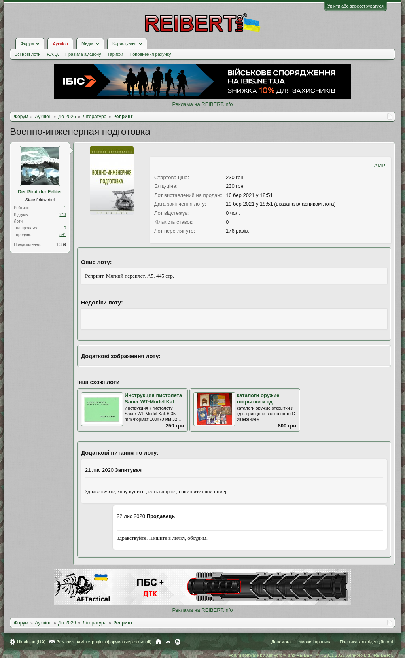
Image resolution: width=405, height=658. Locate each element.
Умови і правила (315, 641)
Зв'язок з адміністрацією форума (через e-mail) (104, 641)
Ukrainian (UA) (31, 641)
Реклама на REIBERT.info (202, 104)
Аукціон (60, 44)
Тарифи (115, 54)
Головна (158, 642)
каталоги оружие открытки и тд (258, 398)
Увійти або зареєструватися (355, 6)
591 (62, 235)
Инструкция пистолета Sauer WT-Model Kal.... (153, 398)
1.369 (61, 244)
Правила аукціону (83, 54)
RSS (177, 642)
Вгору (168, 642)
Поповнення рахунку (150, 54)
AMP (379, 165)
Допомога (281, 641)
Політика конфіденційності (366, 641)
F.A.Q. (53, 54)
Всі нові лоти (27, 54)
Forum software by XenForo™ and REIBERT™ (311, 655)
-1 (64, 208)
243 (62, 214)
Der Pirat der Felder (40, 192)
